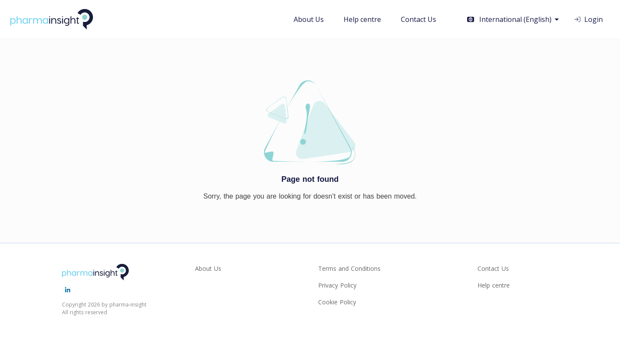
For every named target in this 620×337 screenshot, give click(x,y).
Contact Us (418, 19)
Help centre (362, 19)
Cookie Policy (337, 302)
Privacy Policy (337, 285)
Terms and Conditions (349, 268)
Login (588, 19)
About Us (309, 19)
